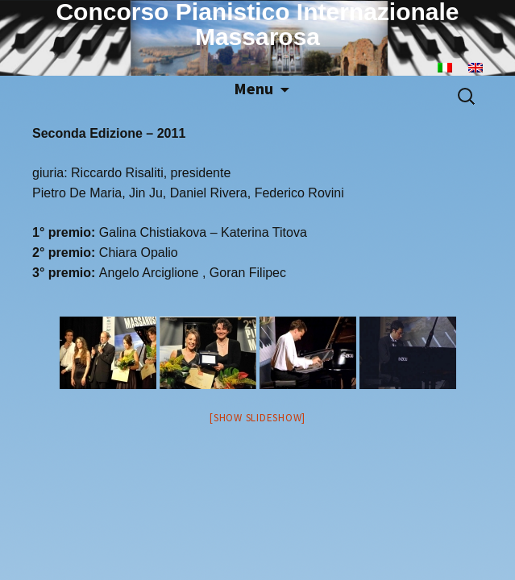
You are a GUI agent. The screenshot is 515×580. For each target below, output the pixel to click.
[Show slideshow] (257, 418)
